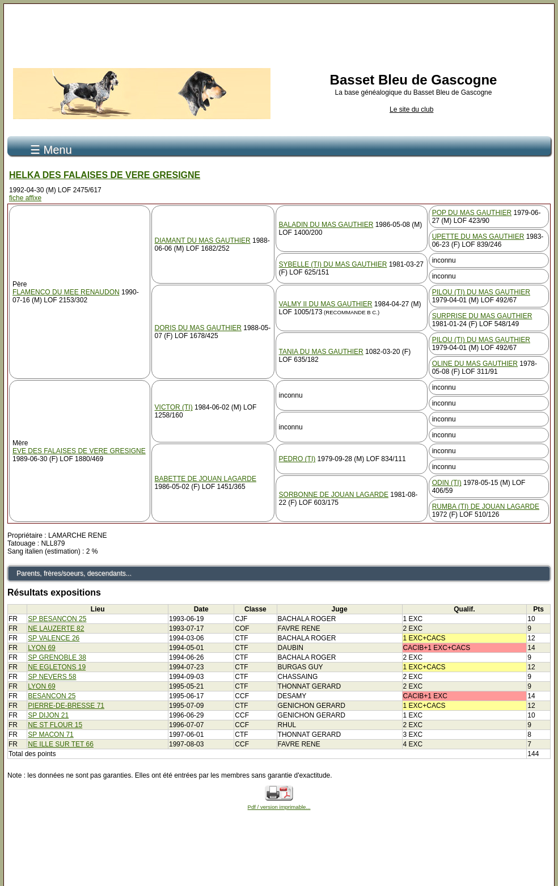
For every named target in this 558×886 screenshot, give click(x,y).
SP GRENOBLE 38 (57, 657)
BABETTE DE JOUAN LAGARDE (205, 479)
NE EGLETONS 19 (57, 667)
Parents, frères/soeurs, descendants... (74, 573)
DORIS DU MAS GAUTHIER (198, 328)
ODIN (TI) (447, 483)
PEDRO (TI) (297, 459)
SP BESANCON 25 (57, 619)
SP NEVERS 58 (52, 677)
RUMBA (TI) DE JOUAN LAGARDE (485, 506)
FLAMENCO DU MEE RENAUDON (66, 292)
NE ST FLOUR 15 (55, 725)
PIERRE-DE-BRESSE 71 (66, 706)
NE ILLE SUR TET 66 (61, 744)
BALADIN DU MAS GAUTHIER (326, 225)
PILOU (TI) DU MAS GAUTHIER (481, 292)
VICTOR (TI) (174, 407)
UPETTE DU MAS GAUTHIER (478, 237)
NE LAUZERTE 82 (56, 628)
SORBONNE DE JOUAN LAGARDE (333, 495)
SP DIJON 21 (48, 715)
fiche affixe (25, 198)
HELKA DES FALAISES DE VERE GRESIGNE (104, 175)
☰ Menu (51, 150)
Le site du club (411, 109)
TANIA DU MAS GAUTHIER (321, 352)
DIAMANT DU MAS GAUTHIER (203, 240)
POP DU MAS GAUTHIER (471, 213)
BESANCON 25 (51, 696)
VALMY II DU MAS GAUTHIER (326, 304)
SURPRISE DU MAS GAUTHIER (482, 316)
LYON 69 (41, 648)
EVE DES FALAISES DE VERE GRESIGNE (79, 451)
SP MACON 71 (50, 735)
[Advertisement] (279, 32)
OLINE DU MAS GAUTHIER (475, 364)
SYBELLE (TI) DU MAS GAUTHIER (333, 264)
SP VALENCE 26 (53, 638)
